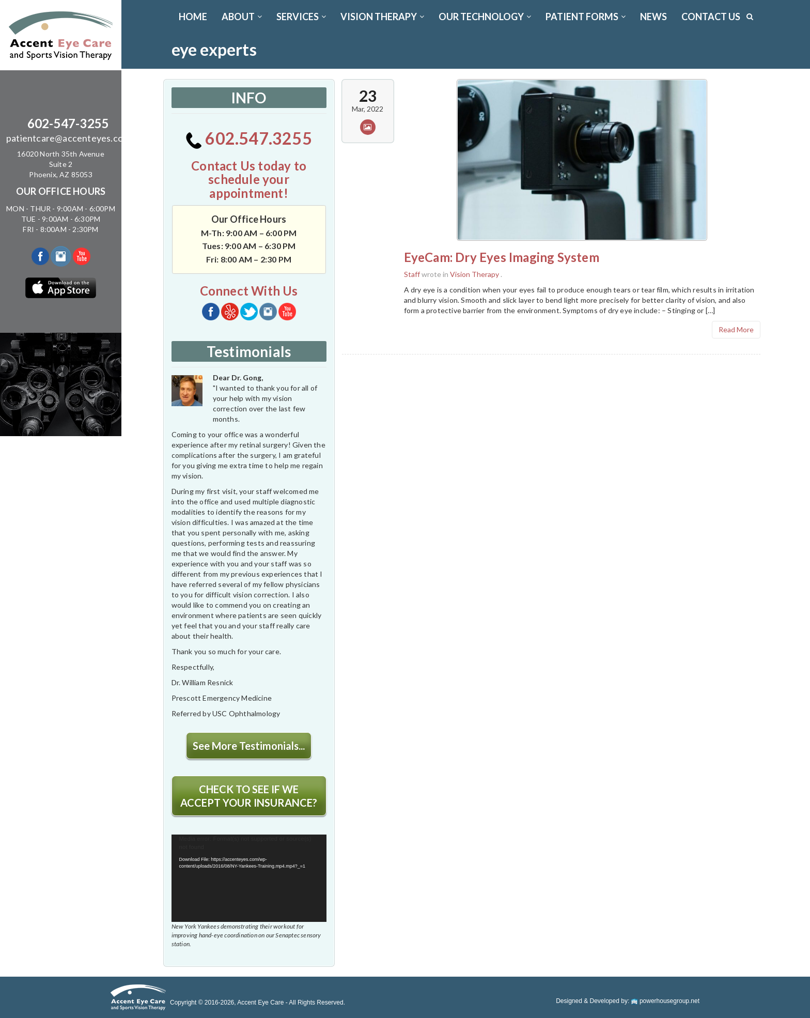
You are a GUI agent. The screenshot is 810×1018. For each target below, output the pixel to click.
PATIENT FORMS (586, 16)
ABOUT (242, 16)
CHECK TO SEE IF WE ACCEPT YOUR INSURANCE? (248, 796)
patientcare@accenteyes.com (68, 138)
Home (193, 16)
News (653, 16)
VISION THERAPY (382, 16)
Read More (736, 329)
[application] (249, 878)
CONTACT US (710, 16)
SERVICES (301, 16)
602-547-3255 (68, 123)
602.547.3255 (248, 138)
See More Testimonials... (249, 745)
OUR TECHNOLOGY (485, 16)
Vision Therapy (474, 274)
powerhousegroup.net (665, 1001)
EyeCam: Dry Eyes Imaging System (501, 257)
